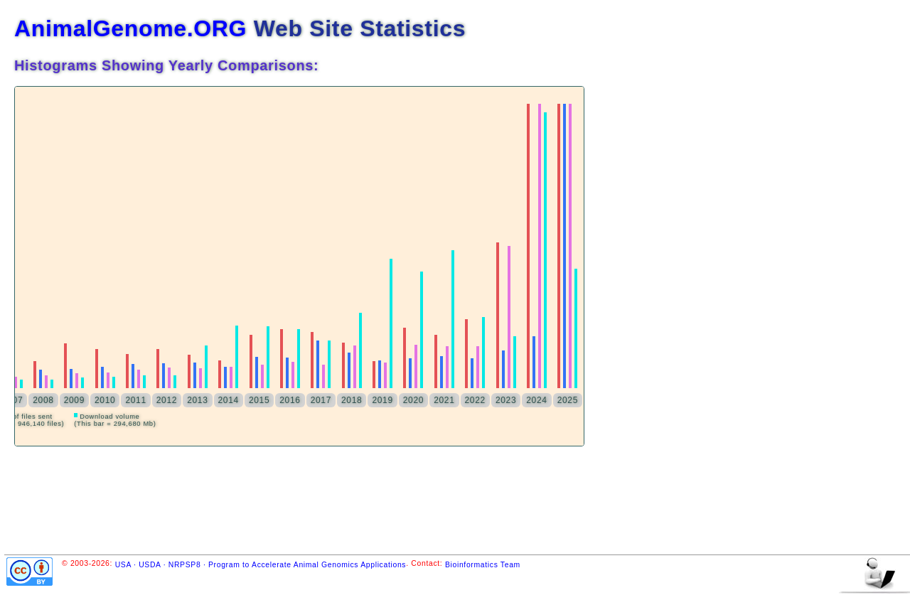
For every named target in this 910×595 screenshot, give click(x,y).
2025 (567, 400)
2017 (321, 400)
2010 (105, 400)
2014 (228, 400)
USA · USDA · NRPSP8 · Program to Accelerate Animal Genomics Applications (261, 565)
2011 (135, 400)
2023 (506, 400)
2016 (289, 400)
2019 (382, 400)
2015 (259, 400)
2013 (197, 400)
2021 (444, 400)
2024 (536, 400)
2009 (74, 400)
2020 (413, 400)
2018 (351, 400)
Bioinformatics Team (482, 565)
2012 (166, 400)
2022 (475, 400)
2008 (43, 400)
